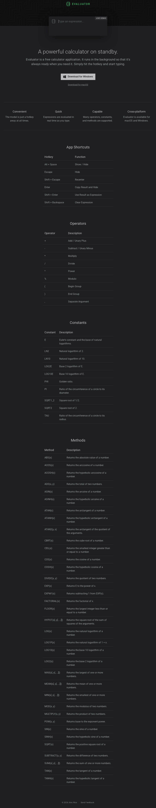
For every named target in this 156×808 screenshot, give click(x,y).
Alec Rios (73, 802)
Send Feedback (87, 802)
